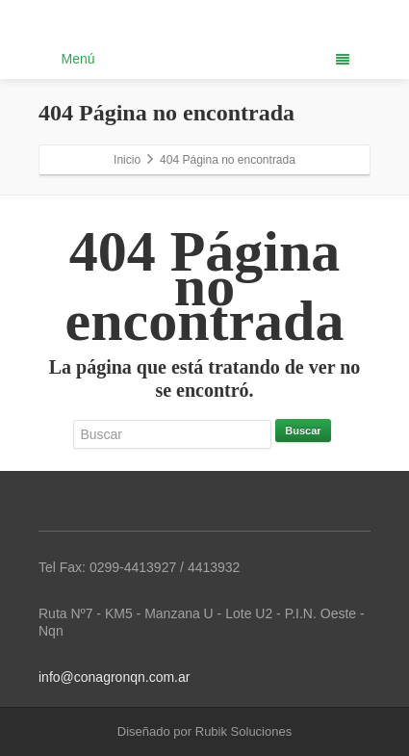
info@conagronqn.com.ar (114, 677)
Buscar (302, 430)
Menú (205, 58)
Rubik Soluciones (243, 731)
